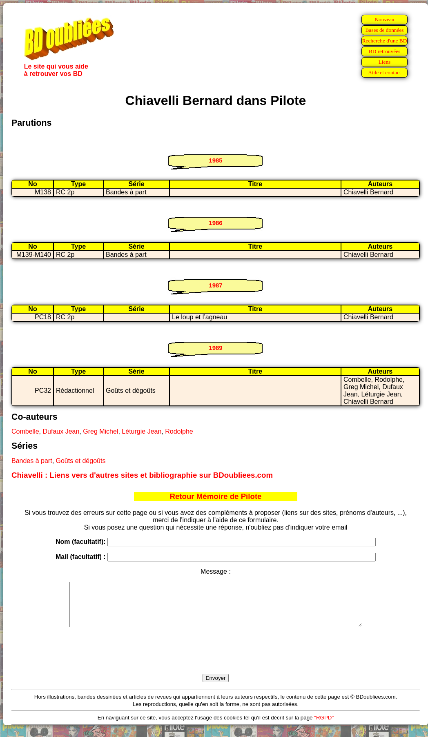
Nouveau (384, 19)
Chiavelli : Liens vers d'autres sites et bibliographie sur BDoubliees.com (142, 475)
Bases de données (384, 30)
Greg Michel (100, 431)
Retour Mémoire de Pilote (216, 496)
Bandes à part (31, 460)
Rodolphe (179, 431)
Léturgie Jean (141, 431)
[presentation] (216, 660)
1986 (215, 222)
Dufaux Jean (60, 431)
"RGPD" (324, 726)
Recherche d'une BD (384, 41)
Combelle (25, 431)
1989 (215, 347)
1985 (215, 160)
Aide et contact (384, 72)
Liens (385, 62)
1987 (215, 285)
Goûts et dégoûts (81, 460)
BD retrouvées (384, 51)
